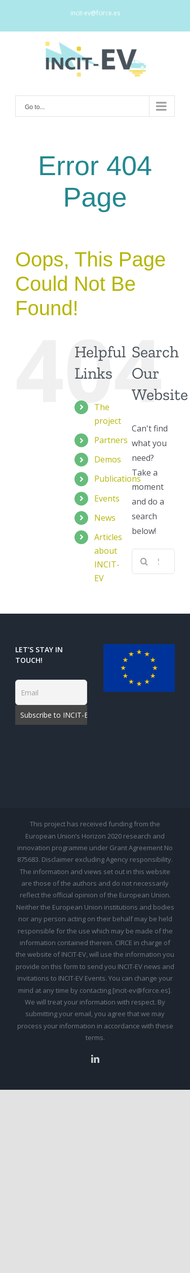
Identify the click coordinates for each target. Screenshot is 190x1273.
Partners (111, 440)
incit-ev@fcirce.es (95, 13)
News (105, 517)
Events (107, 498)
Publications (117, 478)
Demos (107, 459)
